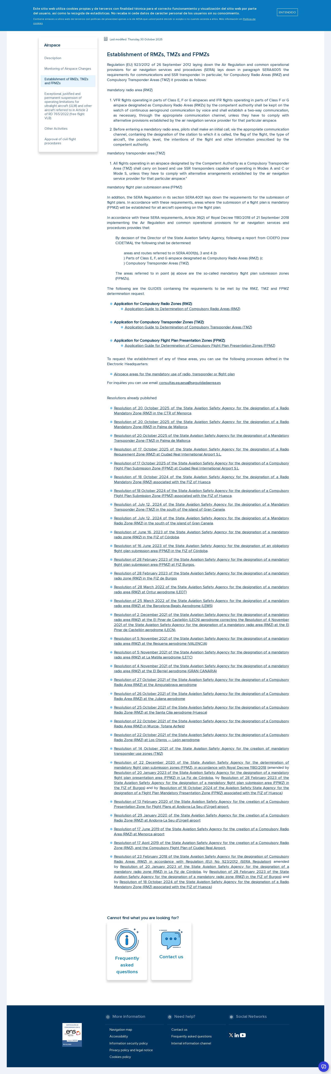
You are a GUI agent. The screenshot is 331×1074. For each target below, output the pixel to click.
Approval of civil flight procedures (60, 141)
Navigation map (121, 1030)
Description (53, 58)
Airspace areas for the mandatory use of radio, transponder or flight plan (174, 374)
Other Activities (56, 129)
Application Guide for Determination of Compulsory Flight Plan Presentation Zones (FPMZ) (200, 345)
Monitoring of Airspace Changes (68, 69)
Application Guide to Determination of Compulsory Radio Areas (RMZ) (182, 308)
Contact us (171, 957)
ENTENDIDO (287, 12)
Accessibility (119, 1036)
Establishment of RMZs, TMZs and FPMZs (66, 81)
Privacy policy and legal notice (131, 1050)
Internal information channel (191, 1043)
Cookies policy (120, 1057)
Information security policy (129, 1043)
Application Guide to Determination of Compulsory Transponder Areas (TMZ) (188, 327)
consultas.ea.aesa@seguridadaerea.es (190, 382)
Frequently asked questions (127, 965)
